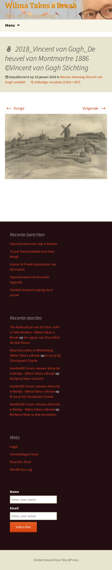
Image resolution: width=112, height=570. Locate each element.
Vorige (14, 108)
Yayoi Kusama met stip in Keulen (33, 244)
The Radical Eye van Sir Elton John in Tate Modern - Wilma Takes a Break (35, 332)
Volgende (95, 108)
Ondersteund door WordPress (56, 560)
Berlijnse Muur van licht (27, 378)
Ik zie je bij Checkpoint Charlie (32, 396)
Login (14, 446)
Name (14, 491)
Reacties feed (20, 462)
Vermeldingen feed (24, 454)
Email (14, 508)
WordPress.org (21, 469)
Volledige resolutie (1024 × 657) (57, 82)
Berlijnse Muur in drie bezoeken (33, 414)
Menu (10, 25)
